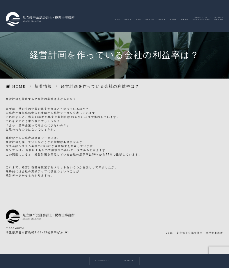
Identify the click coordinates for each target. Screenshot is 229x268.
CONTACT (214, 8)
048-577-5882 (188, 8)
